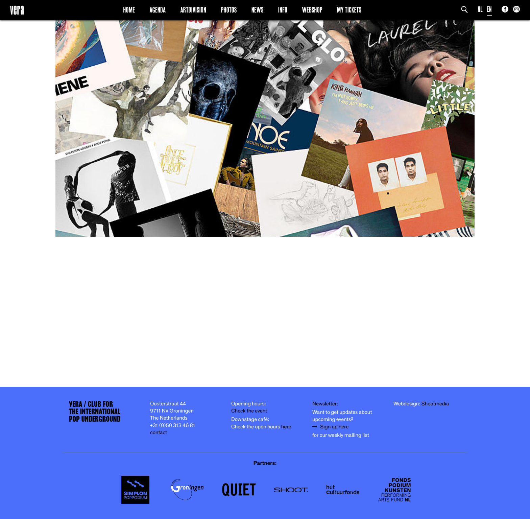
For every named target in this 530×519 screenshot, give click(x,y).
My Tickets (349, 9)
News (257, 9)
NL (480, 9)
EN (489, 9)
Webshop (312, 9)
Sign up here (334, 426)
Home (129, 9)
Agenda (157, 9)
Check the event (249, 411)
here (286, 426)
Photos (229, 9)
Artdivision (193, 9)
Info (282, 9)
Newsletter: (325, 403)
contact (158, 432)
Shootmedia (435, 403)
